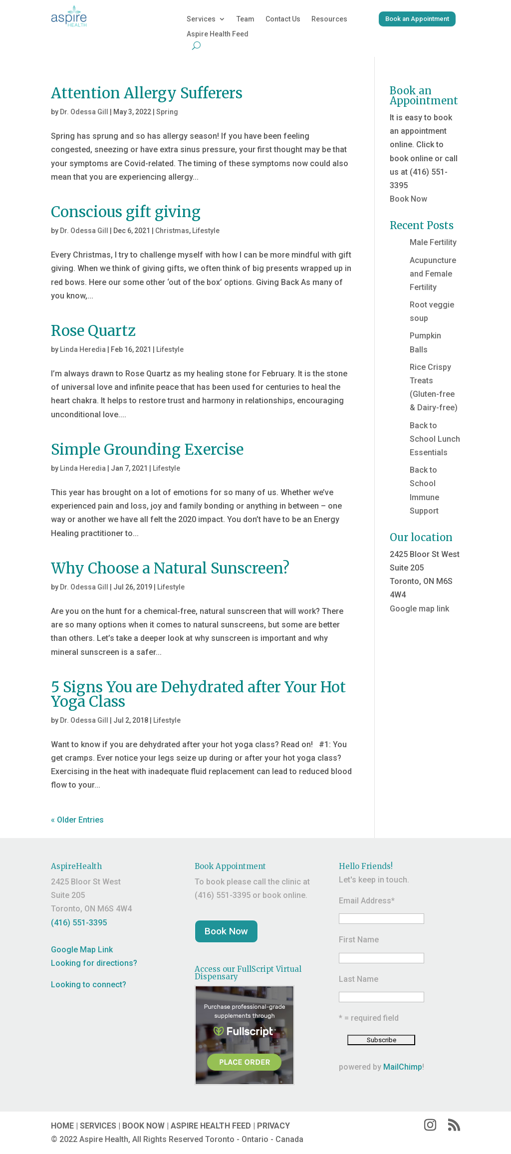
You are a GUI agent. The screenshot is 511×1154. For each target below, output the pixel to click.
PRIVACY (273, 1126)
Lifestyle (206, 231)
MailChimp (402, 1067)
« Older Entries (77, 820)
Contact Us (282, 19)
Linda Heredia (83, 349)
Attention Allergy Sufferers (147, 93)
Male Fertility (433, 242)
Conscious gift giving (126, 212)
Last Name (358, 979)
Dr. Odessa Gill (84, 112)
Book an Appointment (417, 18)
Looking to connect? (88, 984)
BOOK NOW (143, 1126)
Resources (329, 19)
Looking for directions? (94, 963)
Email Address (367, 900)
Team (246, 19)
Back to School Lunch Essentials (435, 439)
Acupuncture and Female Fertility (433, 274)
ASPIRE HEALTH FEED (211, 1126)
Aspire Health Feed (218, 34)
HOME (62, 1126)
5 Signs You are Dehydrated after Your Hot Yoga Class (198, 694)
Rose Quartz (93, 330)
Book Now (408, 199)
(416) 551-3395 (79, 922)
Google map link (419, 608)
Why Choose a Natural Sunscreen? (170, 568)
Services (201, 19)
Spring (167, 112)
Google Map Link (82, 949)
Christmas (172, 231)
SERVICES (98, 1126)
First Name (359, 939)
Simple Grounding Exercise (147, 449)
